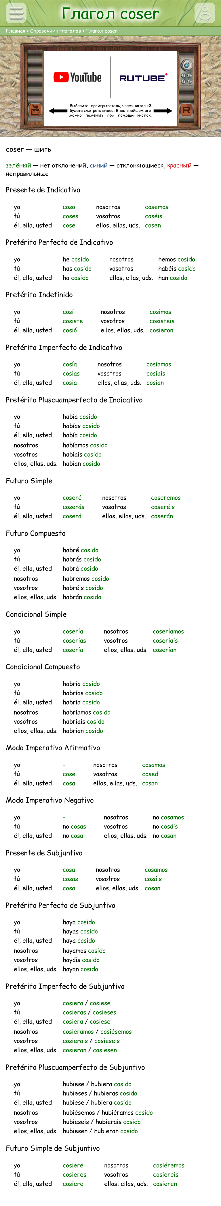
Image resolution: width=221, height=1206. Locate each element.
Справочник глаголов (55, 30)
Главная (15, 30)
